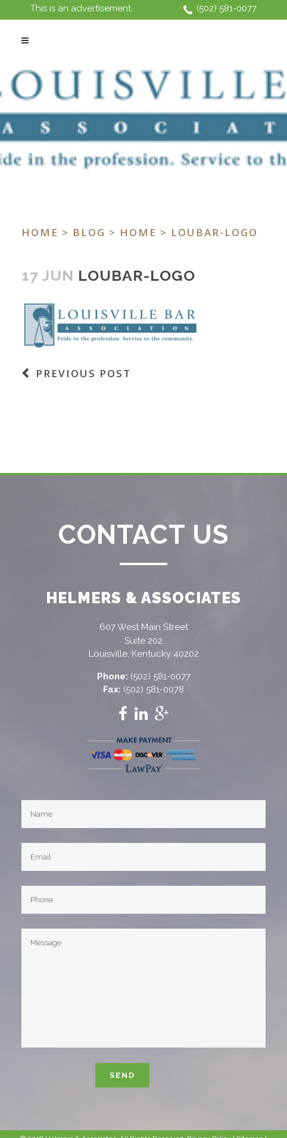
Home (39, 232)
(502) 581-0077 (226, 8)
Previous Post (83, 373)
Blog (89, 232)
